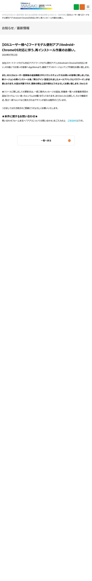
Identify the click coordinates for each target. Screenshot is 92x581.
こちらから (72, 120)
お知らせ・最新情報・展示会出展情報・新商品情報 (28, 14)
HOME (4, 14)
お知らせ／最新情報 (58, 14)
